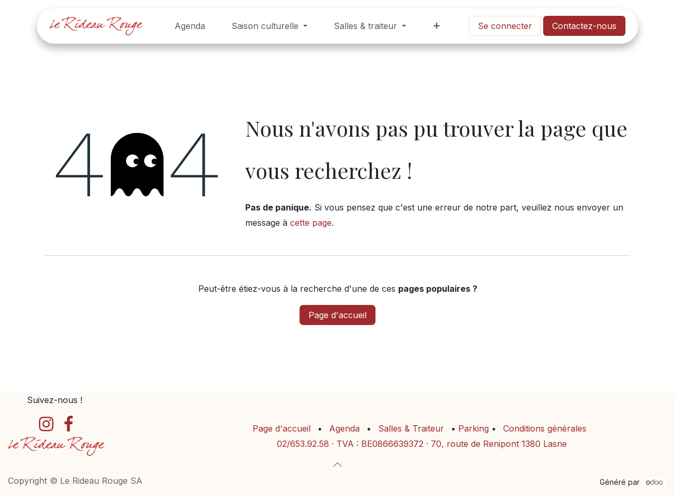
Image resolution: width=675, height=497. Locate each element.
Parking (474, 428)
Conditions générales (544, 428)
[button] (337, 464)
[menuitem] (189, 26)
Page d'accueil (337, 315)
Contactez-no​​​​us (584, 26)
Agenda (344, 428)
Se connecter (505, 26)
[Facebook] (68, 424)
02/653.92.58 (303, 443)
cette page (311, 222)
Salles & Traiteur (411, 428)
